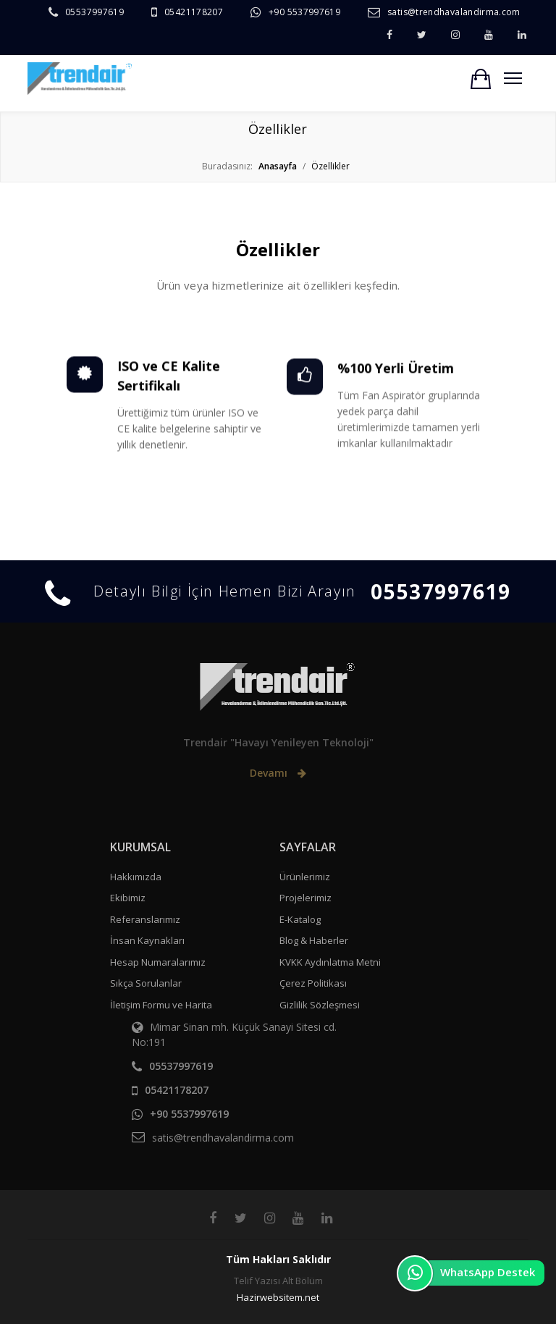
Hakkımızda (135, 876)
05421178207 (193, 12)
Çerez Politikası (313, 983)
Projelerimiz (305, 897)
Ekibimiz (128, 897)
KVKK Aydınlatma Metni (330, 962)
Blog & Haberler (313, 940)
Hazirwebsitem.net (278, 1297)
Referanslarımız (145, 919)
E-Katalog (300, 919)
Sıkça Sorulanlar (146, 983)
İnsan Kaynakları (147, 940)
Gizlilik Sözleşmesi (319, 1004)
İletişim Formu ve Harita (161, 1004)
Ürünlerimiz (304, 876)
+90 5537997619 (304, 12)
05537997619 (94, 12)
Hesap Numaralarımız (158, 962)
